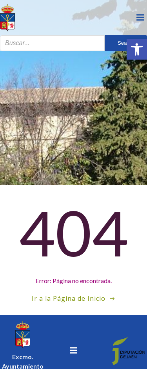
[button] (137, 49)
